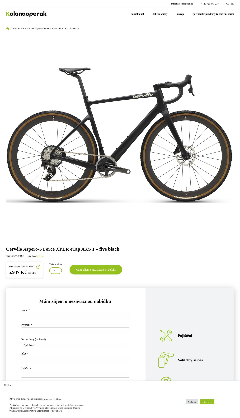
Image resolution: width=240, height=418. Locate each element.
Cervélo (39, 256)
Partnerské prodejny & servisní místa (213, 14)
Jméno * (25, 310)
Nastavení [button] (192, 402)
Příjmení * (26, 324)
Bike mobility (160, 14)
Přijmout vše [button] (207, 402)
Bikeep (180, 14)
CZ (227, 3)
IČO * (24, 353)
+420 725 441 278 (210, 3)
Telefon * (26, 368)
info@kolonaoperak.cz (182, 3)
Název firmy (33, 339)
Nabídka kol (137, 14)
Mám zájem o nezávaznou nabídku (96, 269)
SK (232, 3)
